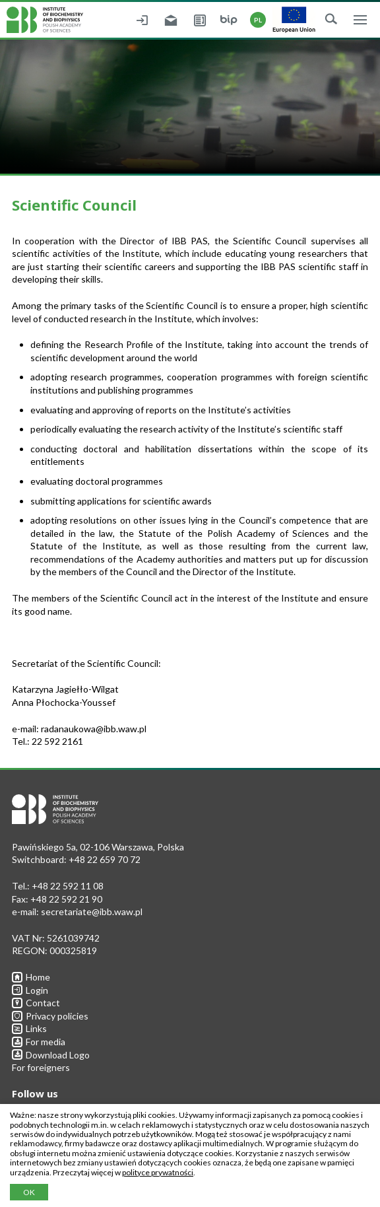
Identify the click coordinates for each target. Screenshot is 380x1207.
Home (31, 977)
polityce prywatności (157, 1172)
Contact (36, 1002)
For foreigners (41, 1067)
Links (29, 1028)
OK (29, 1192)
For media (38, 1041)
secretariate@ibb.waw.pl (91, 911)
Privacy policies (50, 1015)
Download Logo (51, 1054)
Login (30, 990)
